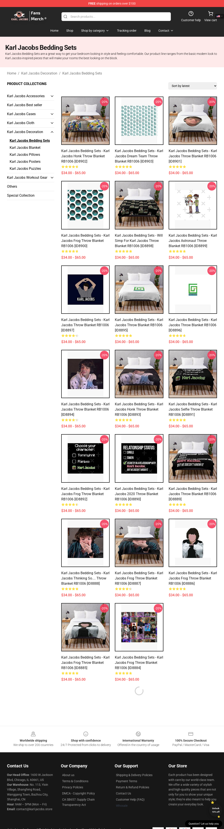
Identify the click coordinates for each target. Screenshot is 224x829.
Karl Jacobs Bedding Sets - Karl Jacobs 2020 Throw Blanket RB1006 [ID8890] (139, 494)
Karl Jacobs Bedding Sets (82, 73)
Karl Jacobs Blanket (25, 148)
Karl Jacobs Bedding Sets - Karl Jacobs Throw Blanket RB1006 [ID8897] (85, 325)
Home (11, 73)
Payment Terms (126, 781)
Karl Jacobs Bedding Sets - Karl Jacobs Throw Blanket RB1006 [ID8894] (85, 409)
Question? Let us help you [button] (204, 823)
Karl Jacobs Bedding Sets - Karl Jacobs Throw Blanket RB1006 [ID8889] (193, 494)
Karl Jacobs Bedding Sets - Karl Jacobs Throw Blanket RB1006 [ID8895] (139, 325)
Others (12, 186)
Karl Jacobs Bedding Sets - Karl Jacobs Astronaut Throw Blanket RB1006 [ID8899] (193, 240)
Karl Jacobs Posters (25, 162)
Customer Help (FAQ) (130, 799)
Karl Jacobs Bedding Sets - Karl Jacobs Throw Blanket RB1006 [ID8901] (193, 156)
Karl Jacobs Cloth (20, 123)
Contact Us (123, 793)
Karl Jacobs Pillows (25, 155)
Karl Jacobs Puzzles (25, 168)
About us (68, 775)
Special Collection (21, 195)
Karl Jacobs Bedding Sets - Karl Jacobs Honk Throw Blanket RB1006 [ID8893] (139, 409)
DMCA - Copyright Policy (78, 793)
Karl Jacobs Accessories (26, 96)
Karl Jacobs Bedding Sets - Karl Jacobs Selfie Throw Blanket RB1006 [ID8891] (193, 409)
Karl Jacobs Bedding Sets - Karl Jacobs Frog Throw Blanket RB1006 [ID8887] (139, 578)
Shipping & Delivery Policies (134, 775)
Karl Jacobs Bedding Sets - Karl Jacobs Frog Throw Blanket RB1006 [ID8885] (85, 662)
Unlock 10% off (216, 810)
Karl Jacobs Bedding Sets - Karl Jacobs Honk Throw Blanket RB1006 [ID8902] (85, 156)
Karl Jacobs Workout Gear (27, 177)
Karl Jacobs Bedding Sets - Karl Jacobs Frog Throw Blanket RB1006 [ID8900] (85, 240)
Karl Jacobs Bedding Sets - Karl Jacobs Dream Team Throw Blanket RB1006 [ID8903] (139, 156)
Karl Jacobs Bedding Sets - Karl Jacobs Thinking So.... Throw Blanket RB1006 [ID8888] (85, 578)
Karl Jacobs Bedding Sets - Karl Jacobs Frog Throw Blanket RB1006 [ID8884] (139, 662)
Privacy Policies (72, 787)
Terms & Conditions (75, 781)
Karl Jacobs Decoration (39, 73)
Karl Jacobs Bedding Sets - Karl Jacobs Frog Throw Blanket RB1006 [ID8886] (193, 578)
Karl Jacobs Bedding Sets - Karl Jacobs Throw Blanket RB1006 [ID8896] (193, 325)
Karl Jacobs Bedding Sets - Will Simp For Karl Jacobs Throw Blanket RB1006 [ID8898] (139, 240)
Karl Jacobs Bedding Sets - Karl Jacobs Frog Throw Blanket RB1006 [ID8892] (85, 494)
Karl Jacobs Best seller (24, 105)
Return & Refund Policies (132, 787)
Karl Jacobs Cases (21, 114)
